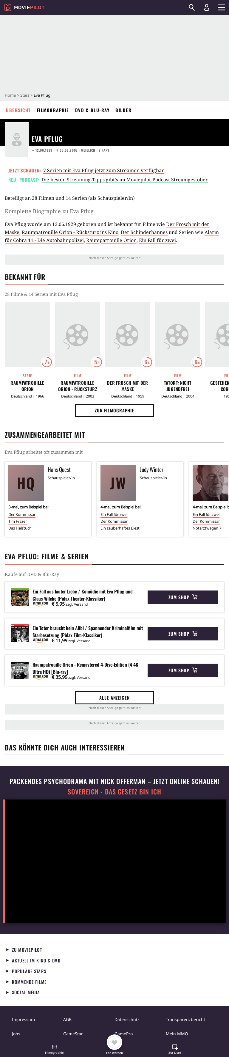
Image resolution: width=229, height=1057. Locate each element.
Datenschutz (127, 1019)
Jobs (16, 1033)
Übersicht (18, 110)
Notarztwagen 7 (207, 528)
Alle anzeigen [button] (114, 697)
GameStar (73, 1033)
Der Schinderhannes (144, 232)
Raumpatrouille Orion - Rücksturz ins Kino (70, 232)
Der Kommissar (21, 514)
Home (10, 95)
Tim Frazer (17, 521)
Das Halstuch (20, 528)
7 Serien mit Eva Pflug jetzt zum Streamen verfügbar (103, 170)
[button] (54, 1050)
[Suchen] (191, 7)
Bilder (123, 110)
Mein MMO (177, 1033)
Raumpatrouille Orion (111, 240)
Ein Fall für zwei (157, 240)
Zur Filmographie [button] (114, 410)
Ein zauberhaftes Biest (120, 528)
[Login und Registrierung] (206, 7)
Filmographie (53, 110)
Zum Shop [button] (182, 597)
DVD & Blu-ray (92, 110)
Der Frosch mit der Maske (127, 386)
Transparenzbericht (185, 1019)
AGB (67, 1019)
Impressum (23, 1019)
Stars (24, 95)
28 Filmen (43, 198)
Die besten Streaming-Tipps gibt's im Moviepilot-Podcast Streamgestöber (124, 179)
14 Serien (76, 198)
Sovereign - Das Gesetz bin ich (114, 791)
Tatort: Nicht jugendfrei (177, 386)
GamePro (123, 1033)
